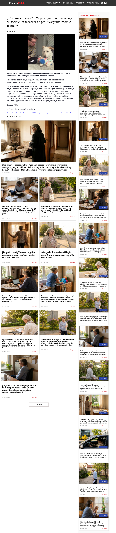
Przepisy (80, 3)
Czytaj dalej (38, 404)
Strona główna (53, 3)
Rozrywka (68, 3)
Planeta (17, 2)
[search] (105, 3)
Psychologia (93, 3)
